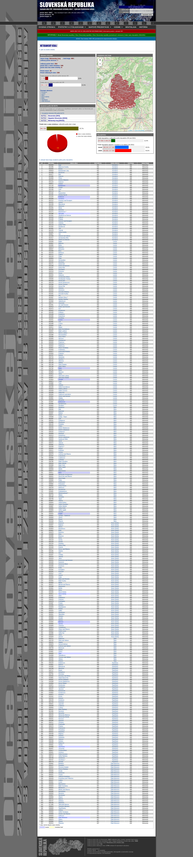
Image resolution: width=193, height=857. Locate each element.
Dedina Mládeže (64, 180)
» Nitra (42, 95)
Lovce (60, 782)
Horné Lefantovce (64, 437)
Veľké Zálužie (63, 506)
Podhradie (62, 724)
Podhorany (62, 482)
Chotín (61, 187)
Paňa (60, 480)
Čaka (60, 256)
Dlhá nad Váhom (64, 640)
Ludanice (61, 705)
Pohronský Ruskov (64, 351)
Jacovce (61, 689)
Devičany (61, 262)
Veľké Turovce (63, 390)
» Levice (43, 93)
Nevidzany (62, 795)
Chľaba (61, 554)
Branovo (61, 536)
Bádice (61, 413)
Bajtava (61, 525)
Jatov (60, 558)
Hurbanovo (62, 185)
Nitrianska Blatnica (64, 715)
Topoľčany (115, 663)
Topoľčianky (62, 808)
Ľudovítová (62, 456)
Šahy (60, 368)
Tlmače (61, 379)
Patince (61, 217)
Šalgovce (61, 743)
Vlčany (61, 659)
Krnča (60, 696)
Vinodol (61, 512)
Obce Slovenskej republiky (83, 35)
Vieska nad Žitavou (64, 813)
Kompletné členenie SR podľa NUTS (53, 113)
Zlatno (60, 819)
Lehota (61, 452)
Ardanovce (61, 663)
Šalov (60, 370)
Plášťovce (62, 346)
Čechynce (62, 422)
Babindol (61, 411)
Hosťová (61, 433)
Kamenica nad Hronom (66, 560)
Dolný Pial (62, 267)
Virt (60, 234)
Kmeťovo (61, 566)
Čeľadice (61, 424)
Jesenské (61, 303)
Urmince (61, 752)
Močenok (61, 648)
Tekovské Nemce (64, 804)
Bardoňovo (62, 528)
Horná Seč (62, 280)
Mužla (60, 588)
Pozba (60, 603)
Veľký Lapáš (62, 510)
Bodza (60, 169)
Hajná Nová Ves (63, 677)
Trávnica (61, 625)
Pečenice (61, 344)
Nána (60, 590)
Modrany (61, 210)
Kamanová (62, 690)
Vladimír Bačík (91, 850)
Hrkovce (61, 288)
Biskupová (62, 666)
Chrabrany (62, 687)
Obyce (61, 797)
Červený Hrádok (63, 767)
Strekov (61, 616)
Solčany (61, 735)
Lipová (61, 575)
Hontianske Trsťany (64, 278)
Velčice (61, 810)
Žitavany (61, 823)
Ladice (61, 780)
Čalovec (61, 176)
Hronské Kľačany (64, 292)
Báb (60, 409)
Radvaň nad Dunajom (65, 221)
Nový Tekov (62, 336)
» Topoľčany (44, 99)
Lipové (61, 202)
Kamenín (61, 562)
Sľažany (61, 800)
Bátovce (61, 243)
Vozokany (62, 759)
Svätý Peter (62, 224)
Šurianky (61, 497)
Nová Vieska (62, 592)
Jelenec (61, 443)
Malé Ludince (63, 331)
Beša (60, 245)
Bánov (60, 526)
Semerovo (62, 612)
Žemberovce (62, 403)
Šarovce (61, 372)
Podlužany (62, 349)
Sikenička (61, 614)
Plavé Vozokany (63, 347)
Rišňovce (61, 487)
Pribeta (61, 219)
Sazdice (61, 359)
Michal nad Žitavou (64, 584)
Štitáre (61, 495)
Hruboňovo (62, 435)
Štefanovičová (63, 493)
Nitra (115, 407)
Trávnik (61, 230)
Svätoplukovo (63, 491)
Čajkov (61, 254)
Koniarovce (62, 692)
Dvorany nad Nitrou (64, 676)
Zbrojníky (61, 400)
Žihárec (61, 661)
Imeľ (60, 189)
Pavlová (61, 599)
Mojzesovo (62, 586)
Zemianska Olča (63, 237)
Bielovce (61, 247)
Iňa (59, 295)
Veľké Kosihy (63, 232)
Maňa (60, 582)
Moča (60, 208)
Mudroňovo (62, 211)
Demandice (62, 260)
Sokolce (61, 223)
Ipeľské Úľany (63, 297)
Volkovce (61, 815)
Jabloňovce (62, 301)
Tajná (60, 498)
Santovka (61, 357)
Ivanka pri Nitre (63, 439)
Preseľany (62, 730)
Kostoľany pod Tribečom (66, 778)
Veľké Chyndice (63, 504)
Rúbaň (61, 608)
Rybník (61, 355)
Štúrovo (61, 621)
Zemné (61, 636)
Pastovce (61, 342)
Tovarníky (61, 748)
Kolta (60, 567)
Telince (61, 500)
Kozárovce (62, 310)
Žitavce (61, 521)
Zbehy (60, 517)
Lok (60, 321)
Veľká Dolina (62, 502)
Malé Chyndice (63, 461)
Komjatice (62, 569)
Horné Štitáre (63, 683)
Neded (61, 649)
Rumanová (62, 489)
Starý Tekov (62, 366)
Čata (60, 258)
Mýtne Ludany (63, 333)
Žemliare (61, 405)
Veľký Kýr (61, 633)
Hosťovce (61, 772)
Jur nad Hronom (63, 305)
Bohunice (61, 249)
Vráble (60, 513)
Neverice (61, 793)
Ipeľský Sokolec (63, 299)
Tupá (60, 381)
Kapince (61, 446)
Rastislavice (62, 607)
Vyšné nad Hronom (64, 396)
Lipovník (61, 704)
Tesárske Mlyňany (64, 806)
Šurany (61, 623)
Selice (60, 651)
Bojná (60, 670)
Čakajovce (62, 420)
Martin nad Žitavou (64, 789)
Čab (60, 418)
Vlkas (60, 635)
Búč (60, 174)
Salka (60, 610)
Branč (60, 415)
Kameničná (62, 193)
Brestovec (62, 172)
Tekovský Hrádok (64, 377)
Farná (60, 273)
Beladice (61, 763)
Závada (61, 761)
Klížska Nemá (63, 195)
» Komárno (43, 92)
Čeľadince (62, 672)
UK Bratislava (106, 853)
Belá (60, 530)
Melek (60, 469)
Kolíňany (61, 450)
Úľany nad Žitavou (64, 629)
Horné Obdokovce (64, 681)
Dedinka (61, 543)
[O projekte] (101, 850)
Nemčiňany (62, 791)
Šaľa (115, 638)
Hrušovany (62, 685)
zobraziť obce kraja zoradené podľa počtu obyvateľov (57, 160)
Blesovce (61, 668)
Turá (60, 383)
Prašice (61, 726)
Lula (60, 325)
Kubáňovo (62, 314)
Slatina (61, 362)
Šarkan (61, 620)
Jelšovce (61, 444)
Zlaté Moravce (115, 763)
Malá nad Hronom (64, 579)
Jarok (60, 441)
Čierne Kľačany (63, 769)
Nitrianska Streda (64, 717)
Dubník (61, 547)
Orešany (61, 722)
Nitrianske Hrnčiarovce (65, 474)
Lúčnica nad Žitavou (65, 454)
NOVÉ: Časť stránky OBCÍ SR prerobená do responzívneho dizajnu (96, 39)
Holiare (61, 183)
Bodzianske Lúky (64, 170)
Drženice (61, 271)
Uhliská (61, 385)
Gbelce (61, 551)
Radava (61, 605)
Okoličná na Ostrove (65, 215)
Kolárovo (61, 196)
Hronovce (61, 290)
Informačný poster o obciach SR (113, 31)
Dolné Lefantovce (64, 429)
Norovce (61, 718)
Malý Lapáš (62, 467)
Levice (115, 241)
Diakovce (61, 638)
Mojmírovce (62, 470)
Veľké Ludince (63, 388)
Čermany (61, 674)
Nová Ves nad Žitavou (65, 476)
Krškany (61, 312)
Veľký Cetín (62, 508)
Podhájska (62, 601)
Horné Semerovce (64, 282)
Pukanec (61, 353)
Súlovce (61, 739)
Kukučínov (62, 316)
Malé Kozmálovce (64, 329)
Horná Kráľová (63, 644)
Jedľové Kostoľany (64, 776)
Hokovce (61, 275)
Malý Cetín (62, 465)
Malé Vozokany (63, 786)
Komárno (115, 165)
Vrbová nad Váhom (64, 236)
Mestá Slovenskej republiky (66, 35)
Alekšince (61, 407)
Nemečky (61, 713)
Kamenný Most (63, 564)
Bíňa (60, 534)
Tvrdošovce (62, 627)
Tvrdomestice (63, 750)
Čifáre (60, 426)
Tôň (60, 228)
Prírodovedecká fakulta (94, 853)
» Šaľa (42, 98)
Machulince (62, 784)
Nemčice (61, 711)
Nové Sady (62, 478)
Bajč (60, 165)
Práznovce (62, 728)
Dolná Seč (62, 264)
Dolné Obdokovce (64, 428)
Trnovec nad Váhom (65, 657)
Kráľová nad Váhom (65, 646)
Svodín (61, 618)
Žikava (61, 821)
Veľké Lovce (62, 631)
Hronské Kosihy (63, 293)
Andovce (61, 523)
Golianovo (62, 431)
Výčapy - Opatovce (64, 515)
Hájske (61, 642)
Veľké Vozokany (63, 812)
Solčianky (61, 737)
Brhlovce (61, 252)
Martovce (61, 206)
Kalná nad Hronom (64, 306)
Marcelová (62, 204)
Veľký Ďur (62, 392)
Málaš (60, 327)
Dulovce (61, 182)
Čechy (60, 539)
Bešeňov (61, 532)
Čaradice (61, 765)
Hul (60, 553)
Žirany (60, 519)
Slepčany (61, 802)
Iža (59, 191)
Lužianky (61, 459)
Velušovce (62, 758)
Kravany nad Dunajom (65, 200)
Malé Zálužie (62, 463)
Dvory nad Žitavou (64, 549)
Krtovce (61, 698)
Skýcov (61, 799)
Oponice (61, 720)
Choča (61, 774)
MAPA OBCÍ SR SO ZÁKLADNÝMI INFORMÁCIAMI (86, 31)
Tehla (60, 374)
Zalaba (61, 398)
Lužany (61, 707)
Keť (60, 308)
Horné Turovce (63, 284)
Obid (60, 595)
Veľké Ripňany (63, 756)
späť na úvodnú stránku (48, 49)
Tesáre (61, 745)
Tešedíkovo (62, 655)
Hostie (60, 771)
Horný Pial (62, 286)
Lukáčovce (62, 457)
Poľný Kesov (62, 485)
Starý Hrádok (63, 364)
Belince (61, 664)
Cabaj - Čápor (63, 416)
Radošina (61, 731)
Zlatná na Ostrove (64, 239)
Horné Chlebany (64, 679)
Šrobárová (62, 226)
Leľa (60, 573)
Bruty (60, 538)
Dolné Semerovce (64, 265)
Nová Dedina (63, 334)
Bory (60, 251)
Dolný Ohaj (62, 545)
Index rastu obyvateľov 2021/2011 (135, 35)
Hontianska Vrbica (64, 277)
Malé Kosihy (62, 580)
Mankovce (62, 787)
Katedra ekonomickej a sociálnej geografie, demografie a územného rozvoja (110, 852)
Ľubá (60, 577)
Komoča (61, 571)
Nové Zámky (115, 523)
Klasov (61, 448)
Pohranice (62, 484)
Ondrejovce (62, 340)
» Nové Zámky (44, 96)
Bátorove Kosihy (64, 167)
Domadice (62, 269)
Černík (61, 541)
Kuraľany (61, 318)
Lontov (61, 323)
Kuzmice (61, 702)
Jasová (61, 556)
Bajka (60, 241)
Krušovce (61, 700)
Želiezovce (62, 402)
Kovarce (61, 694)
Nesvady (61, 213)
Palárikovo (62, 597)
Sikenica (61, 361)
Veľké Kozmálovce (64, 387)
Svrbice (61, 741)
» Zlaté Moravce (45, 101)
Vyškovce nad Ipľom (65, 394)
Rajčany (61, 733)
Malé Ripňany (63, 709)
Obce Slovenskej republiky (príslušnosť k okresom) (108, 35)
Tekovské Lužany (64, 375)
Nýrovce (61, 338)
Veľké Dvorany (63, 754)
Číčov (60, 178)
